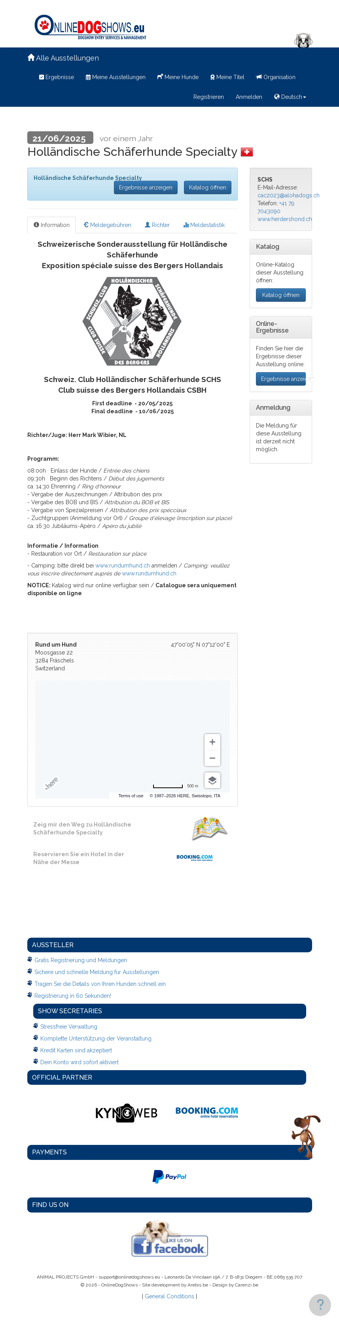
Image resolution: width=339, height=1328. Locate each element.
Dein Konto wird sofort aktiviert (79, 1062)
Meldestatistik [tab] (204, 225)
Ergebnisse (56, 77)
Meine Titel (227, 77)
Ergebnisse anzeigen (145, 187)
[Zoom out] (212, 758)
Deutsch (290, 97)
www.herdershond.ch (285, 219)
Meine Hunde (178, 76)
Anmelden (249, 97)
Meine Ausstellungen (116, 77)
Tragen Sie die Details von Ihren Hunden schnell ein (100, 984)
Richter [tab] (157, 225)
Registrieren (208, 97)
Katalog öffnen (207, 187)
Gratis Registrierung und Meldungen (80, 960)
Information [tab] (52, 225)
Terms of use (162, 795)
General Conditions (169, 1296)
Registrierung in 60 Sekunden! (72, 996)
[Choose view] (212, 780)
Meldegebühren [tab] (107, 225)
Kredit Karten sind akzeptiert (76, 1050)
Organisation (275, 77)
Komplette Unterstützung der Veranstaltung (96, 1038)
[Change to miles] (175, 786)
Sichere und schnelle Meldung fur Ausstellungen (96, 972)
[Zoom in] (212, 742)
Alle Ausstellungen (63, 58)
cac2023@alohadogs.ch (289, 195)
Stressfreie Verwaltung (68, 1026)
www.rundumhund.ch (122, 565)
